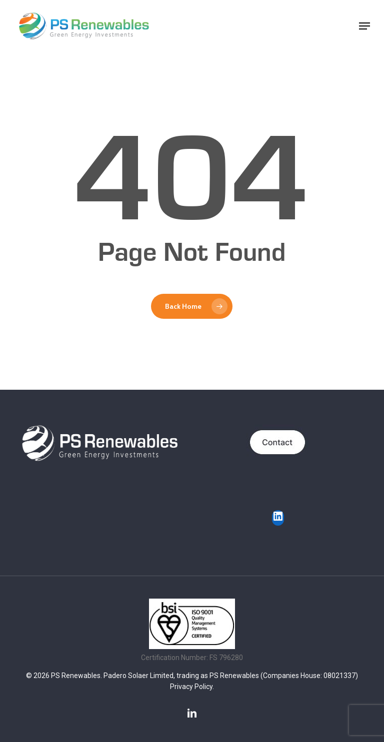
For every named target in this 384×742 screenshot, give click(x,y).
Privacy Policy (191, 687)
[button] (364, 26)
